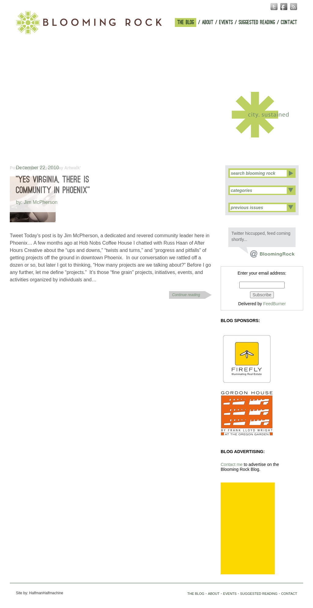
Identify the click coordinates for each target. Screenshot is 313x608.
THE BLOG (185, 22)
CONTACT (289, 22)
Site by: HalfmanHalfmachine (39, 593)
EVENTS (226, 22)
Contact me (232, 464)
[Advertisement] (248, 528)
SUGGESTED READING (257, 22)
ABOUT (207, 22)
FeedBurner (274, 303)
